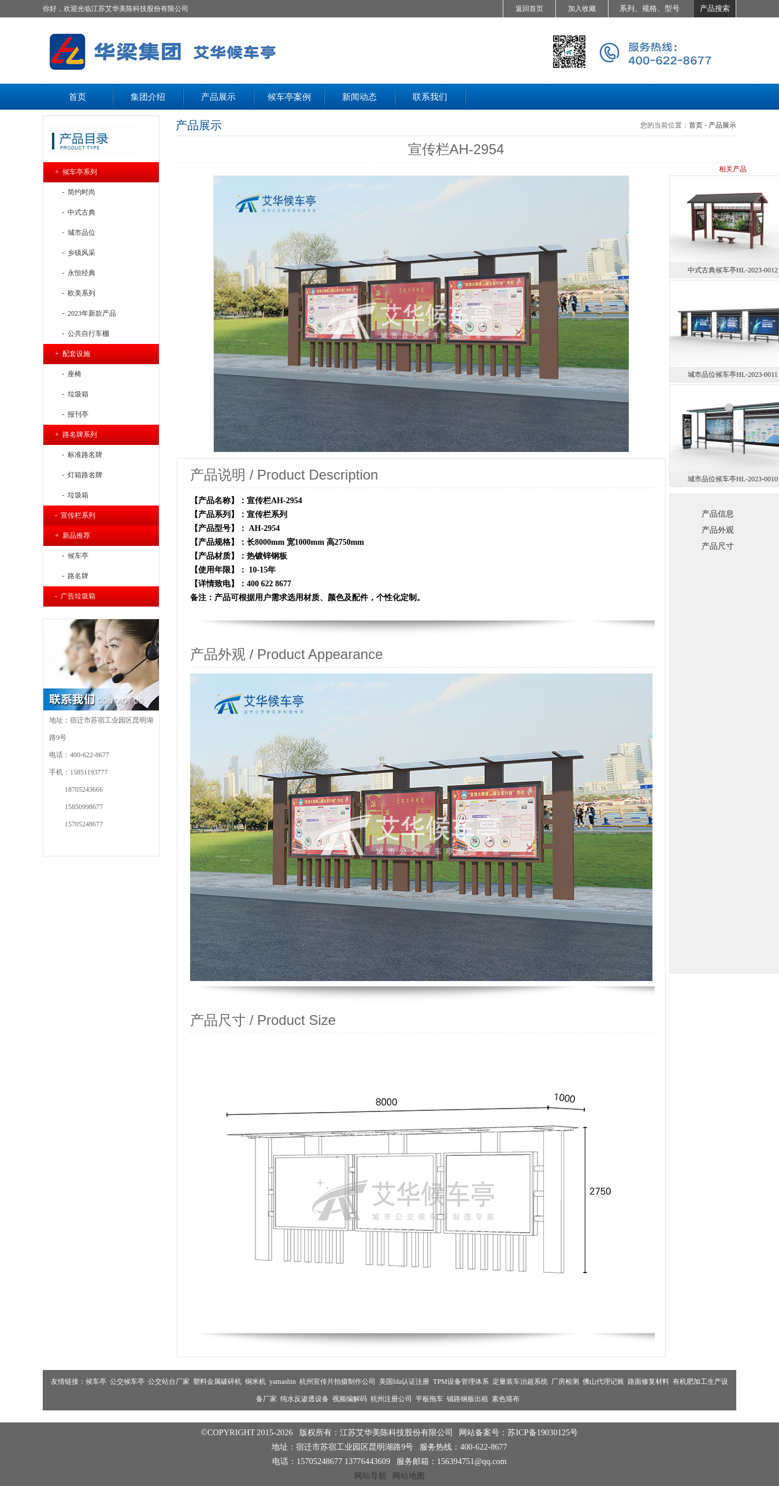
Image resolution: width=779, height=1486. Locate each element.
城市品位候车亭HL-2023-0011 (733, 374)
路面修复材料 (648, 1382)
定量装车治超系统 (520, 1382)
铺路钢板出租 (467, 1399)
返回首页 (529, 9)
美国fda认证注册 (404, 1382)
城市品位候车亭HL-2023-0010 (733, 479)
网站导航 (370, 1475)
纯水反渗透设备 (304, 1399)
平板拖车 (429, 1399)
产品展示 (722, 125)
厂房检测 (565, 1382)
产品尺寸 (718, 546)
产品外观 (718, 529)
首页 (696, 125)
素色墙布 (506, 1399)
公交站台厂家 (169, 1382)
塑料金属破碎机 (217, 1382)
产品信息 (718, 513)
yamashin (282, 1382)
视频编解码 (349, 1399)
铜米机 (255, 1382)
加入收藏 (582, 9)
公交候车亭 (127, 1382)
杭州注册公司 (391, 1399)
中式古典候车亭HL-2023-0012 (733, 270)
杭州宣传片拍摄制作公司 (337, 1382)
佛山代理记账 (603, 1382)
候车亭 (96, 1382)
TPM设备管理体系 (461, 1382)
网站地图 (408, 1475)
